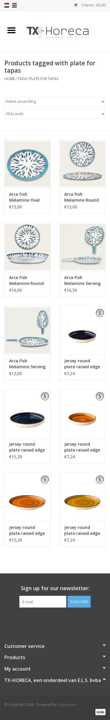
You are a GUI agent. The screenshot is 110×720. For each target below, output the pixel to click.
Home (9, 78)
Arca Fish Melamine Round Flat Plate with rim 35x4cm (26, 280)
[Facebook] (44, 619)
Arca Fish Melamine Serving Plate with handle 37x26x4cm (82, 280)
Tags (22, 78)
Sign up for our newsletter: (55, 588)
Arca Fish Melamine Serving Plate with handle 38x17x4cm (27, 364)
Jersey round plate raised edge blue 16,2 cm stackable (82, 364)
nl (6, 5)
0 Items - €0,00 (90, 5)
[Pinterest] (55, 619)
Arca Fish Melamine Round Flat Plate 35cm (81, 197)
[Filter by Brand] (55, 114)
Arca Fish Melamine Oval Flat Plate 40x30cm (24, 197)
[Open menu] (11, 30)
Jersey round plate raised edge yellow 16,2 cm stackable (82, 530)
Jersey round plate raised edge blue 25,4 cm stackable (27, 447)
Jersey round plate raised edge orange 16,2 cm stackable (82, 447)
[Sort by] (55, 101)
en (14, 5)
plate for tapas (43, 78)
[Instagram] (65, 619)
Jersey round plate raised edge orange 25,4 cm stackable (27, 530)
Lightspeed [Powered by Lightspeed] (66, 704)
